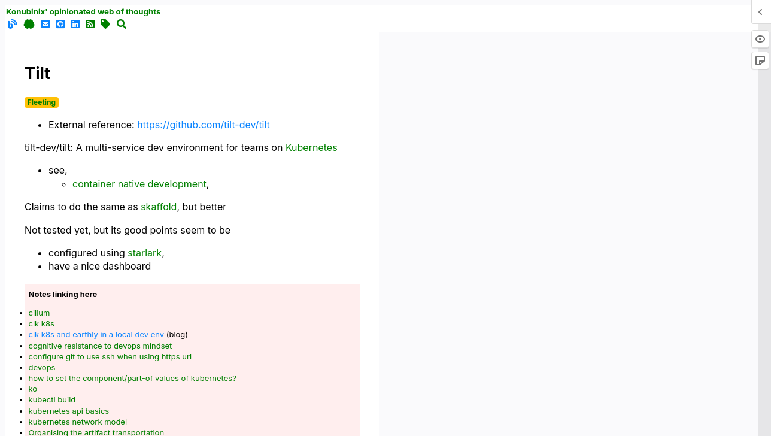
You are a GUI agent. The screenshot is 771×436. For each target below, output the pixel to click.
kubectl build (52, 399)
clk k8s (41, 323)
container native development (139, 184)
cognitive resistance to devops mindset (100, 345)
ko (33, 388)
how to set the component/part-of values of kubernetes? (132, 378)
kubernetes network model (78, 421)
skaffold (159, 207)
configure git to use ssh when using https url (110, 356)
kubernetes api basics (69, 411)
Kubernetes (312, 147)
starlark (145, 253)
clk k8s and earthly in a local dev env (97, 334)
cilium (39, 312)
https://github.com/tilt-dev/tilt (203, 125)
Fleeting (42, 102)
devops (42, 367)
